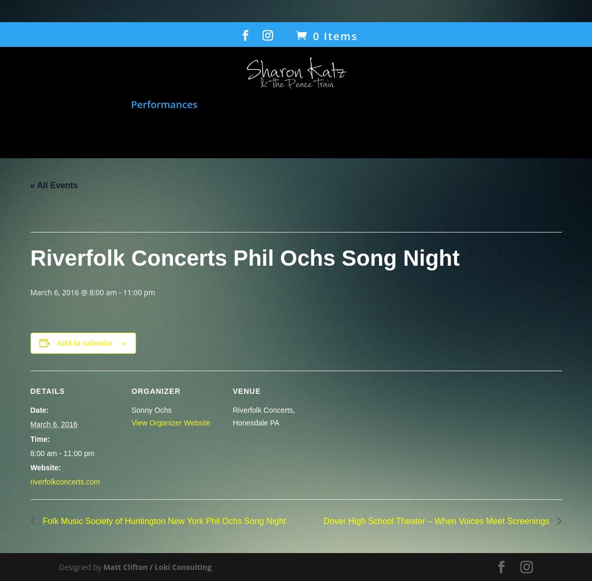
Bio (227, 134)
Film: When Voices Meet (267, 105)
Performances (164, 105)
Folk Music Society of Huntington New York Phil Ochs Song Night (163, 521)
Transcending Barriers (507, 105)
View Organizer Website (171, 423)
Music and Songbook (68, 105)
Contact (353, 134)
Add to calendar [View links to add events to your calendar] (85, 343)
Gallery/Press (279, 134)
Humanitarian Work (394, 105)
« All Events (54, 185)
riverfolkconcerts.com (65, 482)
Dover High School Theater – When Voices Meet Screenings (438, 521)
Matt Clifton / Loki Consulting (157, 567)
